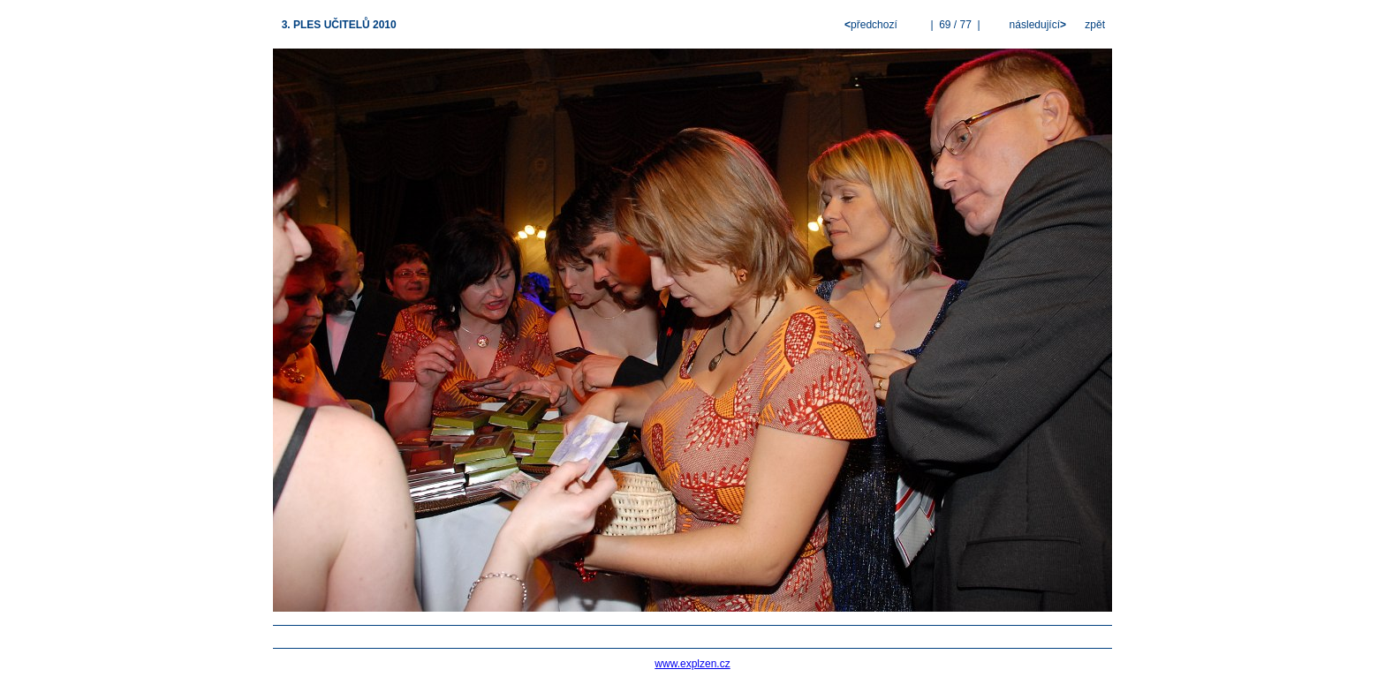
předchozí (872, 25)
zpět (1095, 25)
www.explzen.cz (692, 664)
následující (1036, 25)
